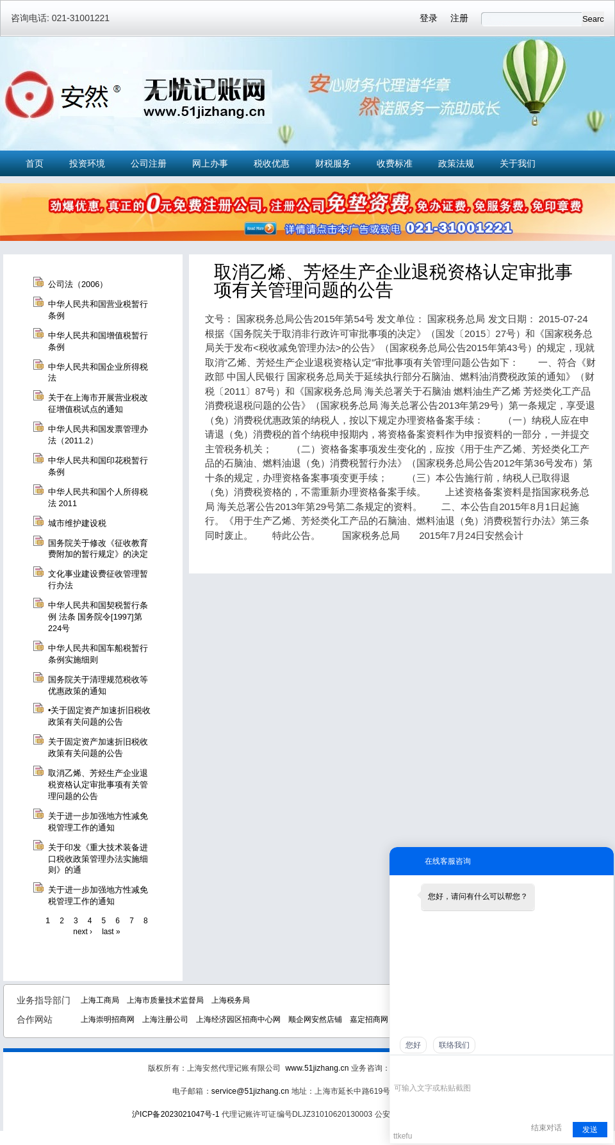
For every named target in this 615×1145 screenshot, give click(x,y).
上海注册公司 (165, 1019)
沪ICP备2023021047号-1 (176, 1114)
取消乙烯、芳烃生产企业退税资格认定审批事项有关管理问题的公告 (98, 784)
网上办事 (210, 163)
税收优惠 (272, 163)
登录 (429, 18)
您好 (413, 1045)
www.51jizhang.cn (316, 1068)
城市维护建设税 (77, 523)
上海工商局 (100, 1000)
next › (82, 931)
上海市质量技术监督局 (165, 1000)
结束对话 (546, 1127)
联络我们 (454, 1045)
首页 (35, 163)
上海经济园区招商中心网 (238, 1019)
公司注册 (149, 163)
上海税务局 (230, 1000)
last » (111, 931)
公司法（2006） (78, 284)
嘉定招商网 (369, 1019)
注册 (459, 18)
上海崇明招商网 (108, 1019)
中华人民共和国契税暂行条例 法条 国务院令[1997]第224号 (98, 616)
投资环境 (87, 163)
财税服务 (333, 163)
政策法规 (456, 163)
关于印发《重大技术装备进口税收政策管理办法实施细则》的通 (98, 859)
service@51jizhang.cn (250, 1091)
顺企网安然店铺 (315, 1019)
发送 (590, 1129)
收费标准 (395, 163)
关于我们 (518, 163)
